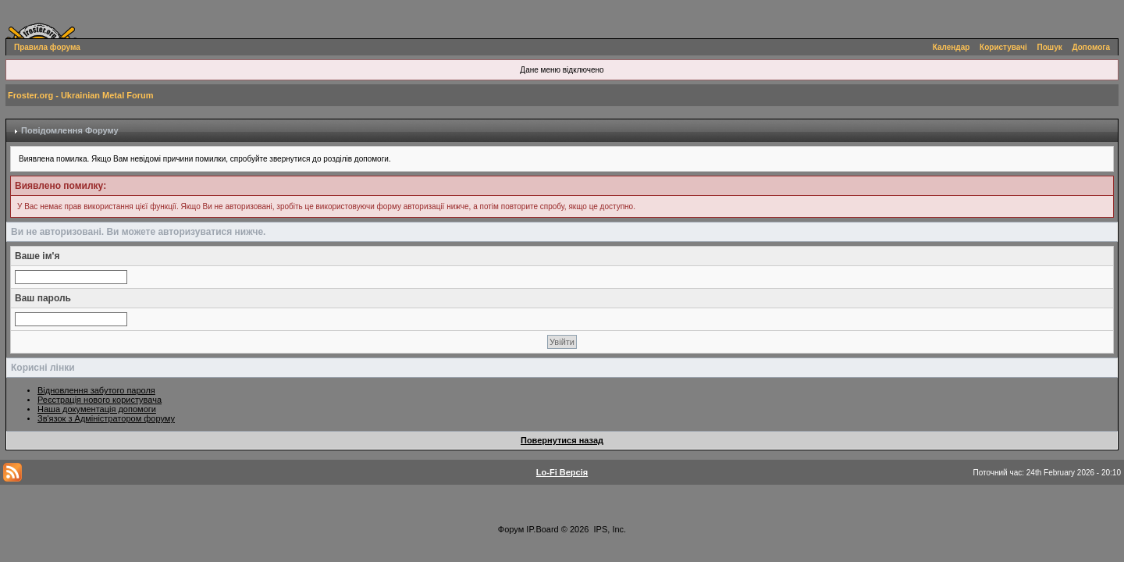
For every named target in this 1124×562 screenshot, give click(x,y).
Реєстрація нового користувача (99, 399)
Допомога (1091, 47)
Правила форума (47, 47)
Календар (951, 47)
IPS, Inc (609, 529)
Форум (511, 529)
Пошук (1049, 47)
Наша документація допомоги (96, 409)
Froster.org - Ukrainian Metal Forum (80, 95)
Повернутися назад (562, 440)
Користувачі (1003, 47)
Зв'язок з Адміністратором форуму (106, 418)
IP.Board (542, 529)
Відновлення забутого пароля (96, 390)
